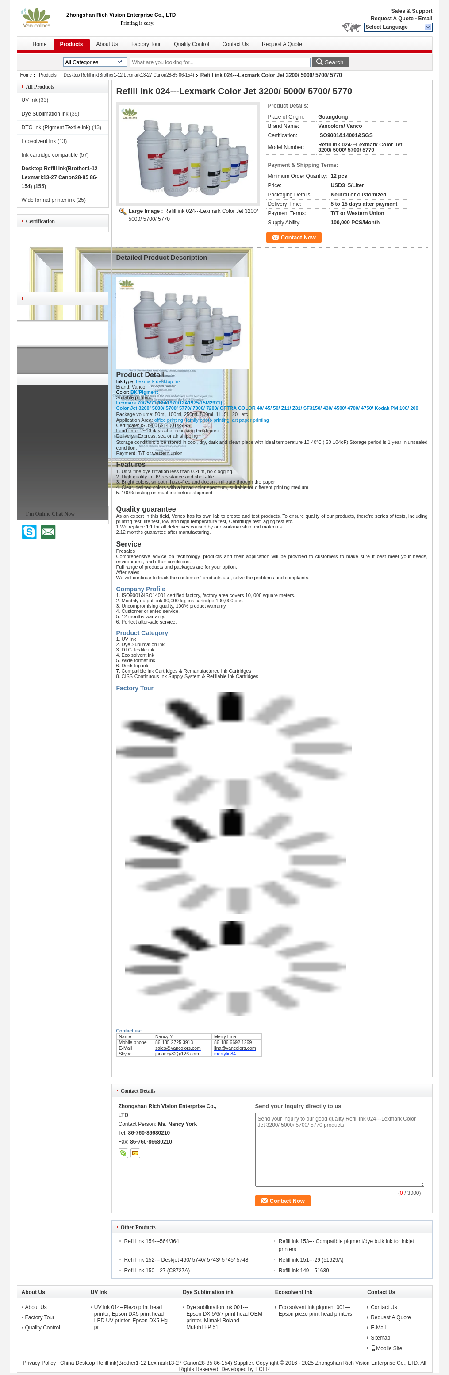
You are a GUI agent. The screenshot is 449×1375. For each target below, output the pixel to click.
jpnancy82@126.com (177, 1053)
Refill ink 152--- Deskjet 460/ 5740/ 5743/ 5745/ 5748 (186, 1260)
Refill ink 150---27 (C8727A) (157, 1270)
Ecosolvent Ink (39, 141)
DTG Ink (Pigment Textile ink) (56, 127)
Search (334, 62)
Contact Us (236, 44)
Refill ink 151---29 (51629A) (311, 1260)
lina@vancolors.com (235, 1048)
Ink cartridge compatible (50, 155)
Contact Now (298, 237)
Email (425, 18)
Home (40, 44)
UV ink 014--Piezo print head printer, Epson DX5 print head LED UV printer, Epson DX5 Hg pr (131, 1317)
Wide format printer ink (48, 200)
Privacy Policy (39, 1363)
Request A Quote (392, 18)
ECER (262, 1369)
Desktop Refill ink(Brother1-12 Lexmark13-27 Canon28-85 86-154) (129, 75)
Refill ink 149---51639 (304, 1270)
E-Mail (378, 1328)
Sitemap (380, 1338)
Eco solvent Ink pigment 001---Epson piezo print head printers (315, 1310)
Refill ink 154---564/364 (151, 1241)
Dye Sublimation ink (45, 114)
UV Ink (30, 100)
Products (71, 44)
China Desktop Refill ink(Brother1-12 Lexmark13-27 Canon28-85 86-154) (146, 1363)
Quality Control (191, 44)
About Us (107, 44)
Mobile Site (386, 1348)
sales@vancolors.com (178, 1048)
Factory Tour (146, 44)
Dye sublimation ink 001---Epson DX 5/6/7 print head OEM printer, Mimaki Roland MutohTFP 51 (224, 1317)
